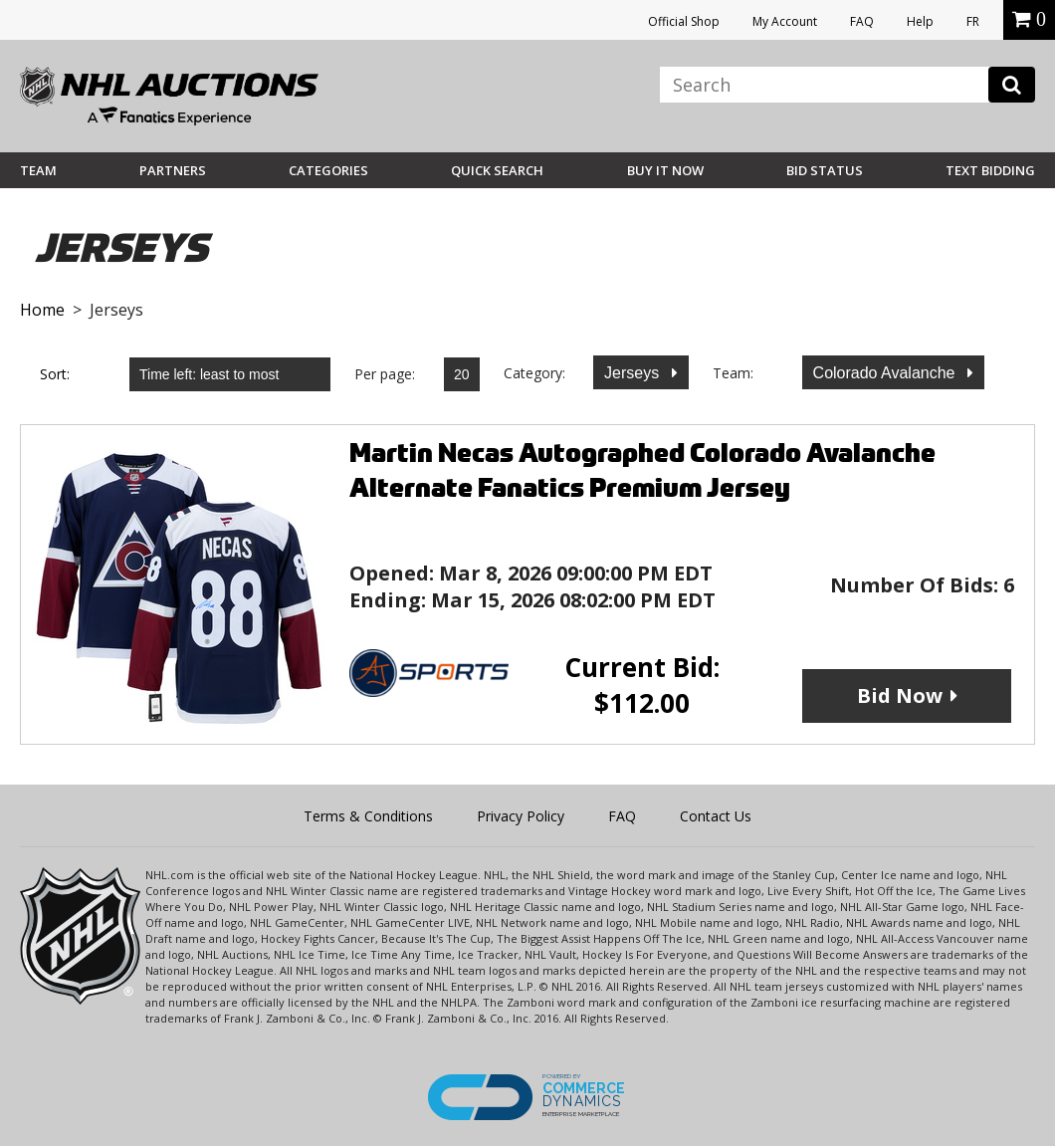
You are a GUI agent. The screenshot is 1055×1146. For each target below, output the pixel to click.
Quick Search (497, 170)
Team (38, 170)
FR (972, 21)
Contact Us (715, 815)
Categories (328, 170)
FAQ (862, 21)
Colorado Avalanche (886, 372)
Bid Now (900, 695)
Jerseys (634, 372)
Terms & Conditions (368, 815)
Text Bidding (990, 170)
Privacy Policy (520, 815)
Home (42, 310)
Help (920, 21)
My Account (784, 21)
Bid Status (824, 170)
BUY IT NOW (665, 170)
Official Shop (684, 21)
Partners (172, 170)
